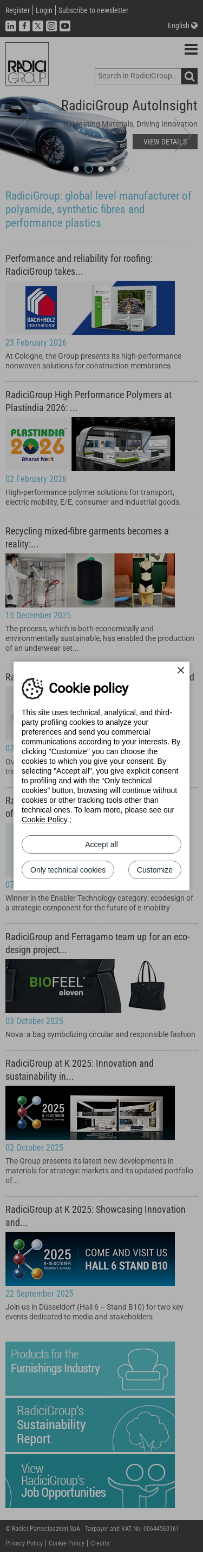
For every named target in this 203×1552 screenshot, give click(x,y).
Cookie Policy (44, 819)
